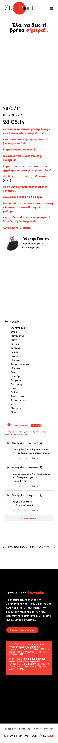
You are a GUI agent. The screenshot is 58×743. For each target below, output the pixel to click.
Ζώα (13, 372)
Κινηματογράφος (20, 363)
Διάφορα (16, 380)
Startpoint (17, 408)
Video (14, 404)
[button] (51, 8)
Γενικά (14, 388)
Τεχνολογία (17, 335)
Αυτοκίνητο (17, 396)
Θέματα (15, 367)
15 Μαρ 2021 (31, 495)
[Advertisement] (29, 69)
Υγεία (14, 331)
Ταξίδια (15, 343)
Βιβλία (14, 392)
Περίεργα (16, 355)
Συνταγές (16, 347)
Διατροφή (16, 384)
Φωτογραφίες (19, 327)
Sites (13, 412)
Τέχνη (14, 339)
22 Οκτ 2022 (32, 467)
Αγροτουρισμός (20, 400)
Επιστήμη (16, 376)
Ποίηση (15, 351)
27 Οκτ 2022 (32, 443)
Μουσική (15, 359)
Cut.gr (50, 735)
